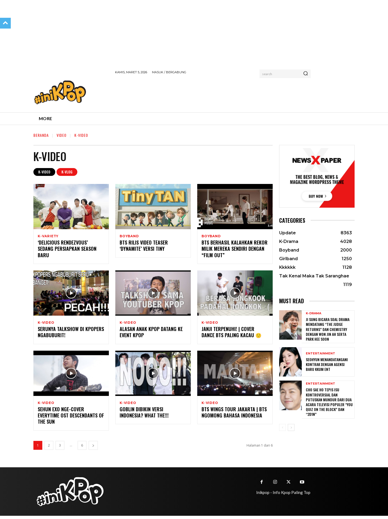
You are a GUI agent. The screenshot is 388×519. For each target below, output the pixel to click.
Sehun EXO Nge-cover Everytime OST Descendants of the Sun (71, 419)
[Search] (305, 73)
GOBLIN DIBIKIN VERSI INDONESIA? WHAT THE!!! (144, 415)
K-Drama (313, 313)
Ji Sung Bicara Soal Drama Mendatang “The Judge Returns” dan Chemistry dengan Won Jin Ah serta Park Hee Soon (327, 329)
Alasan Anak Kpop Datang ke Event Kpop (151, 334)
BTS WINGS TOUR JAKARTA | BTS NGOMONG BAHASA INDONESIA (234, 415)
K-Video (44, 172)
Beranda (41, 135)
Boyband (129, 236)
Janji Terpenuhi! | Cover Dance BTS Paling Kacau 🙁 (231, 334)
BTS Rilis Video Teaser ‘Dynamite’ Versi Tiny (144, 246)
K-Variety (48, 236)
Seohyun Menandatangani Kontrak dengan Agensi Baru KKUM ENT (327, 364)
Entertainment (320, 353)
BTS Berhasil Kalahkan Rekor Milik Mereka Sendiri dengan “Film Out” (235, 250)
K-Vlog (67, 172)
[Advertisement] (213, 92)
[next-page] (93, 448)
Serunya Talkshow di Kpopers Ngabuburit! (71, 334)
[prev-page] (282, 427)
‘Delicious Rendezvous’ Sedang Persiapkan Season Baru (67, 250)
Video (62, 135)
